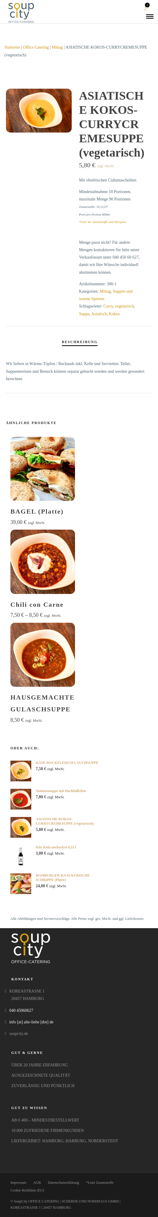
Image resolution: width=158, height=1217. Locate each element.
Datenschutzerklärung (63, 1183)
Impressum (18, 1183)
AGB (37, 1183)
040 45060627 (21, 1010)
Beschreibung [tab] (80, 342)
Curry (108, 306)
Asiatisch (99, 314)
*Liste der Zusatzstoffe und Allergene (102, 222)
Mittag (57, 47)
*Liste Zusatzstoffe (99, 1183)
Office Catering (36, 47)
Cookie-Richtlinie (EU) (27, 1190)
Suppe (84, 314)
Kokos (114, 314)
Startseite (12, 47)
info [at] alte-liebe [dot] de (31, 1022)
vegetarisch (124, 306)
